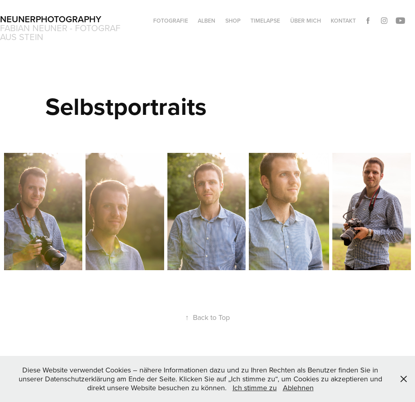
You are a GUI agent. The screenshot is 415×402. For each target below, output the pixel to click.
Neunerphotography (50, 19)
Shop (233, 21)
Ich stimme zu (255, 388)
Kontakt (343, 21)
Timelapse (265, 21)
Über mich (305, 21)
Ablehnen (298, 388)
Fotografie (170, 21)
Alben (206, 21)
